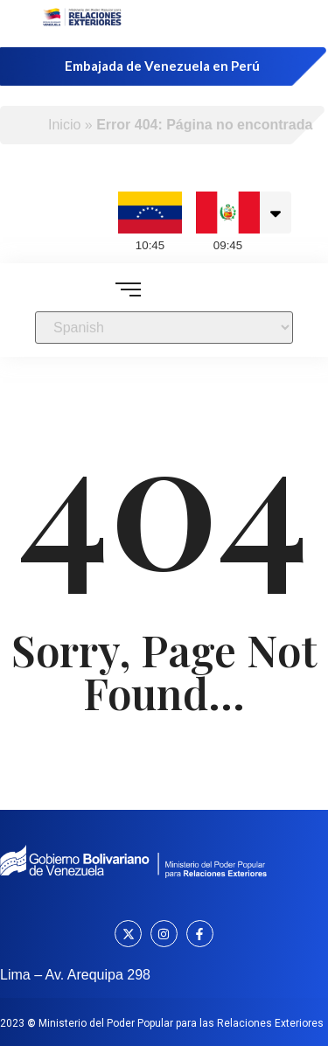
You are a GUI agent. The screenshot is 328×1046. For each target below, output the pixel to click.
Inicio (64, 124)
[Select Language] (164, 327)
